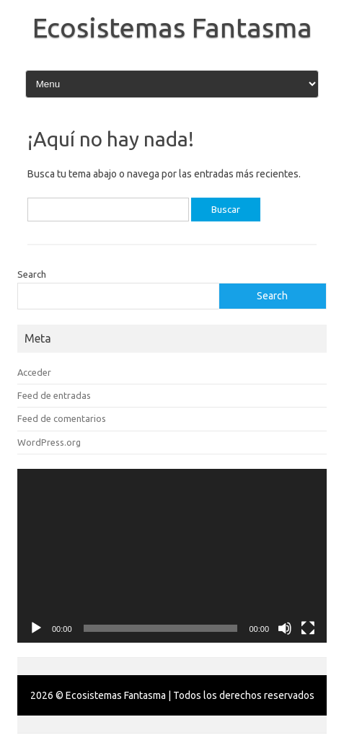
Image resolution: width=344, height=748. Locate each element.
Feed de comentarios (61, 418)
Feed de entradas (54, 395)
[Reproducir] (36, 628)
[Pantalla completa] (308, 628)
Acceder (34, 372)
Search (31, 274)
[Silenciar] (285, 628)
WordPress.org (49, 442)
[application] (172, 556)
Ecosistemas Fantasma (172, 27)
